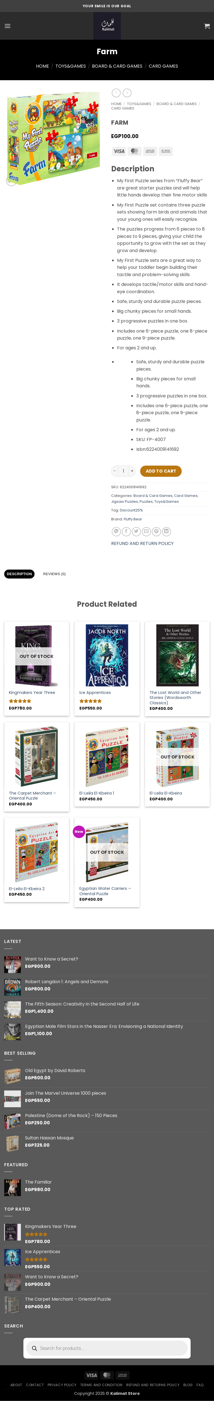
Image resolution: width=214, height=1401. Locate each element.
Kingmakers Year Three (32, 692)
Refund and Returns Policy (152, 1385)
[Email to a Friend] (146, 531)
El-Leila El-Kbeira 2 (27, 889)
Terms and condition (101, 1385)
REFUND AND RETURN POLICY (142, 543)
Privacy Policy (62, 1385)
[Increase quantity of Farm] (132, 471)
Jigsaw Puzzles (124, 501)
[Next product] (116, 93)
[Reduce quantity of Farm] (114, 471)
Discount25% (131, 510)
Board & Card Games (117, 66)
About (16, 1385)
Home (42, 66)
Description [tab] (19, 574)
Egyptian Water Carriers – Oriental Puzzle (105, 891)
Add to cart (161, 471)
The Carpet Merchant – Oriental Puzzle (32, 796)
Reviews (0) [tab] (54, 574)
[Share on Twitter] (136, 531)
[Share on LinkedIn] (166, 531)
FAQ (200, 1385)
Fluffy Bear (133, 519)
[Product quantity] (123, 471)
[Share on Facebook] (126, 531)
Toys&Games (70, 66)
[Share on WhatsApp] (116, 531)
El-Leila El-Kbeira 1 (96, 793)
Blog (188, 1385)
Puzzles (146, 501)
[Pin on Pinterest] (156, 531)
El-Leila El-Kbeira (166, 793)
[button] (7, 26)
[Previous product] (127, 93)
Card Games (163, 66)
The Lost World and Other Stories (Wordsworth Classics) (175, 698)
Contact (35, 1385)
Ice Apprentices (95, 692)
